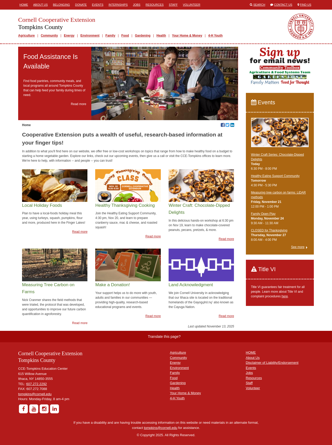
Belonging (61, 4)
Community (49, 35)
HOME (251, 352)
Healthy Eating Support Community (275, 176)
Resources (155, 4)
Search (259, 4)
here (285, 296)
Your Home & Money (187, 35)
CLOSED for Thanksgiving (269, 230)
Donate (81, 4)
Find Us (305, 4)
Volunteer (191, 4)
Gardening (142, 35)
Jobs (136, 4)
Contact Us (283, 4)
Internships (118, 4)
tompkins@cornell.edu (35, 394)
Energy (69, 35)
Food (125, 35)
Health (161, 35)
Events (97, 4)
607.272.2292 (36, 384)
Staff (173, 4)
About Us (40, 4)
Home (23, 4)
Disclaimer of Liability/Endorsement (272, 363)
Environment (89, 35)
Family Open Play (263, 214)
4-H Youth (215, 35)
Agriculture (26, 35)
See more (298, 247)
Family (110, 35)
